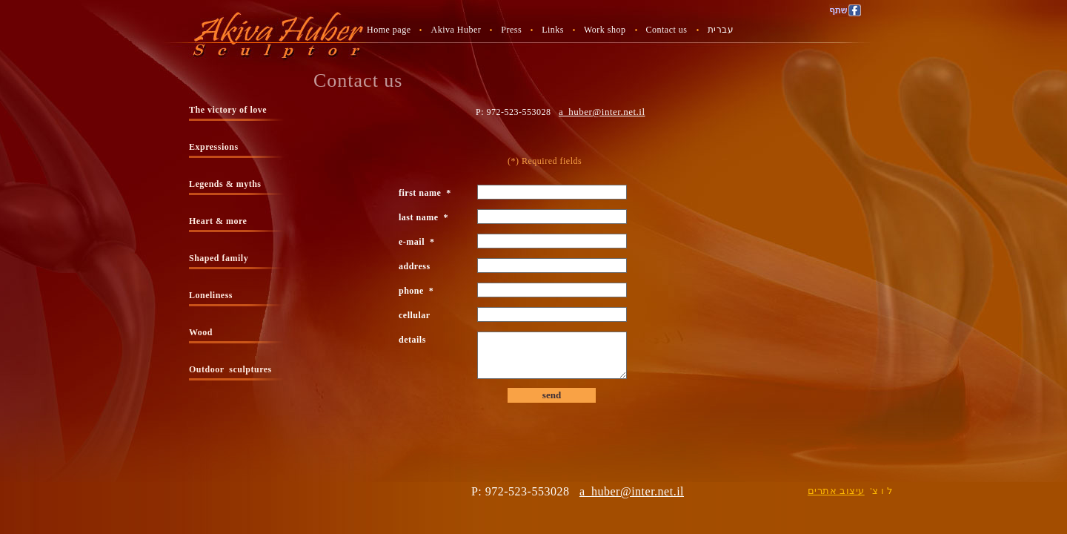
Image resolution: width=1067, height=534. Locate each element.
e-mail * (417, 242)
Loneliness (211, 295)
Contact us (667, 29)
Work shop (605, 29)
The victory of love (228, 110)
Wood (201, 332)
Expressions (214, 147)
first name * (425, 193)
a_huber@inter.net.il (602, 111)
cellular (417, 315)
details (415, 339)
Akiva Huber (456, 29)
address (417, 266)
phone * (416, 291)
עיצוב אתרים (836, 490)
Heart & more (218, 221)
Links (553, 29)
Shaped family (218, 258)
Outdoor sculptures (230, 369)
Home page (388, 29)
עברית (721, 29)
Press (511, 29)
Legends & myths (225, 184)
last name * (423, 217)
